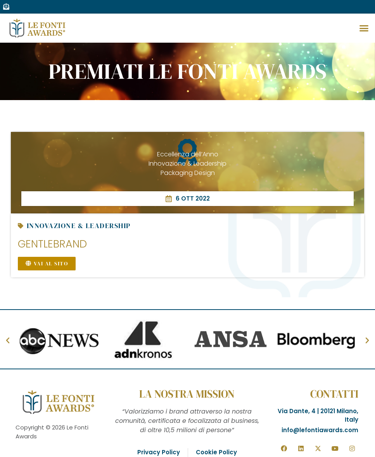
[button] (363, 28)
